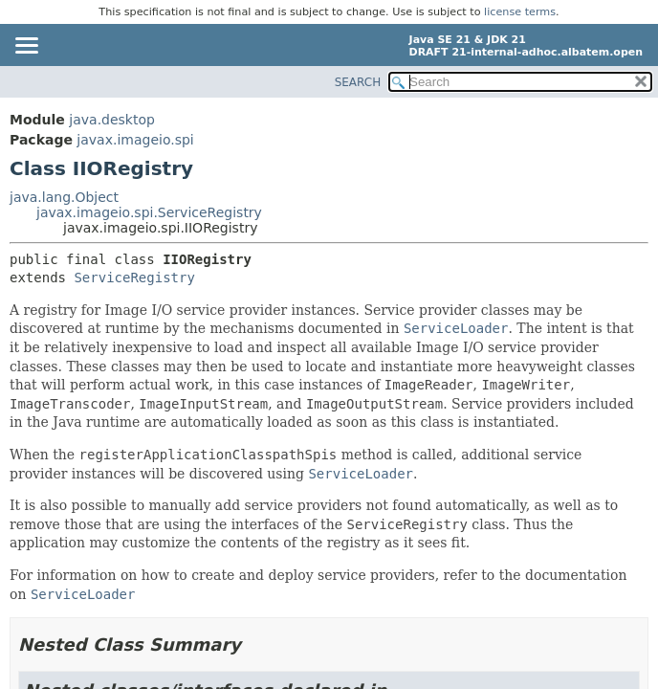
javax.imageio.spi (135, 139)
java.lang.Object (64, 197)
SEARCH (358, 82)
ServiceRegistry (134, 277)
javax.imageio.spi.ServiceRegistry (149, 212)
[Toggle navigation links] (26, 46)
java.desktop (112, 119)
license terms (520, 12)
